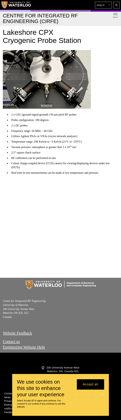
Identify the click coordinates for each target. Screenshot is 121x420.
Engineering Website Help (24, 347)
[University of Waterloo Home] (16, 4)
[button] (103, 5)
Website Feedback (17, 333)
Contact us (11, 341)
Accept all (90, 384)
